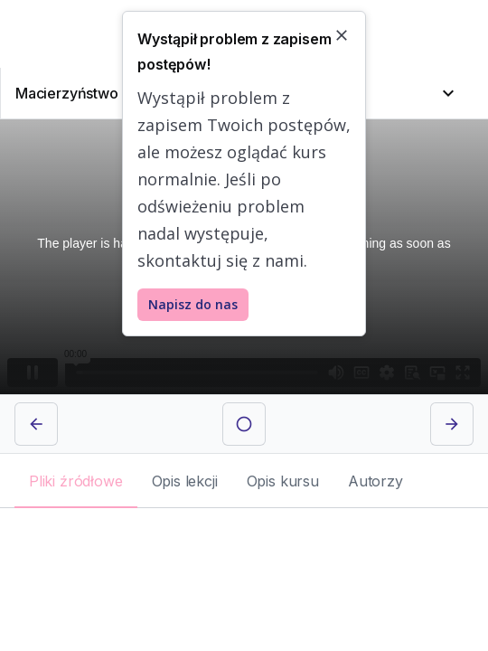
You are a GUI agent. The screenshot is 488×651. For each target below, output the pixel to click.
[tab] (75, 481)
